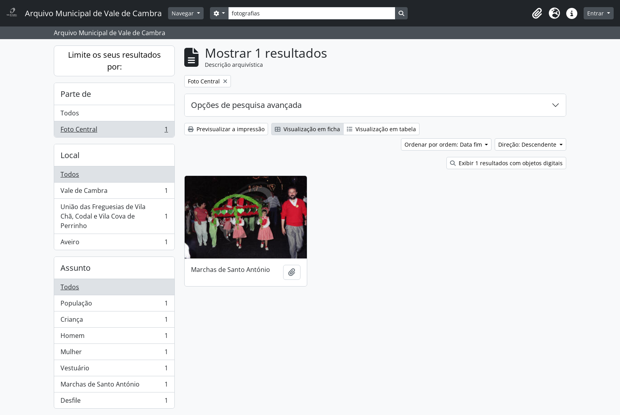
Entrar (596, 13)
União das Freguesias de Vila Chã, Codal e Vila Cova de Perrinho (114, 216)
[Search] (311, 13)
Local (69, 155)
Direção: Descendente (528, 144)
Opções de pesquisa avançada (246, 105)
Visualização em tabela (381, 129)
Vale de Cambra (114, 192)
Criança (114, 321)
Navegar (183, 13)
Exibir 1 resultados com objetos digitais (506, 163)
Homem (114, 337)
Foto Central (114, 130)
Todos (69, 113)
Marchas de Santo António (114, 385)
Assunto (75, 267)
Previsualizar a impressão (226, 129)
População (114, 304)
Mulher (114, 353)
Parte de (75, 94)
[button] (537, 13)
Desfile (114, 402)
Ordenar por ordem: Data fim (444, 144)
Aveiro (114, 243)
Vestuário (114, 369)
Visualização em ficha (307, 129)
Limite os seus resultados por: (114, 60)
